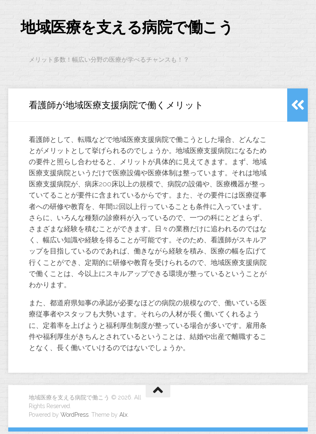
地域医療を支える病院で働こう (141, 29)
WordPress (74, 417)
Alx (123, 417)
